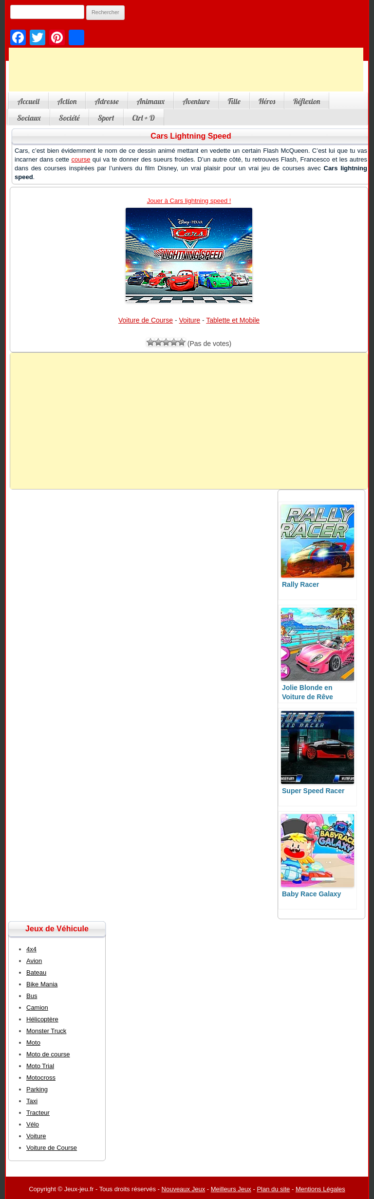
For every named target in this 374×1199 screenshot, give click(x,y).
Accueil (28, 101)
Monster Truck (46, 1031)
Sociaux (29, 118)
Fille (234, 101)
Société (69, 118)
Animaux (151, 101)
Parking (37, 1089)
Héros (267, 101)
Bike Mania (41, 984)
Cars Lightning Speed (190, 136)
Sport (106, 118)
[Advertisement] (186, 69)
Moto (33, 1042)
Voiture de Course (145, 320)
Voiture (190, 320)
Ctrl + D (143, 118)
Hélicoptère (42, 1019)
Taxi (31, 1101)
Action (67, 101)
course (80, 159)
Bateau (36, 972)
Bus (31, 995)
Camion (37, 1007)
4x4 (31, 949)
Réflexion (306, 101)
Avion (34, 960)
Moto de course (48, 1054)
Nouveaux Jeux (184, 1189)
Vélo (32, 1124)
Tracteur (38, 1112)
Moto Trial (40, 1066)
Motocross (41, 1077)
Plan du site (273, 1189)
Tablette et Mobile (233, 320)
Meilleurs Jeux (231, 1189)
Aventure (196, 101)
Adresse (106, 101)
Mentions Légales (320, 1189)
